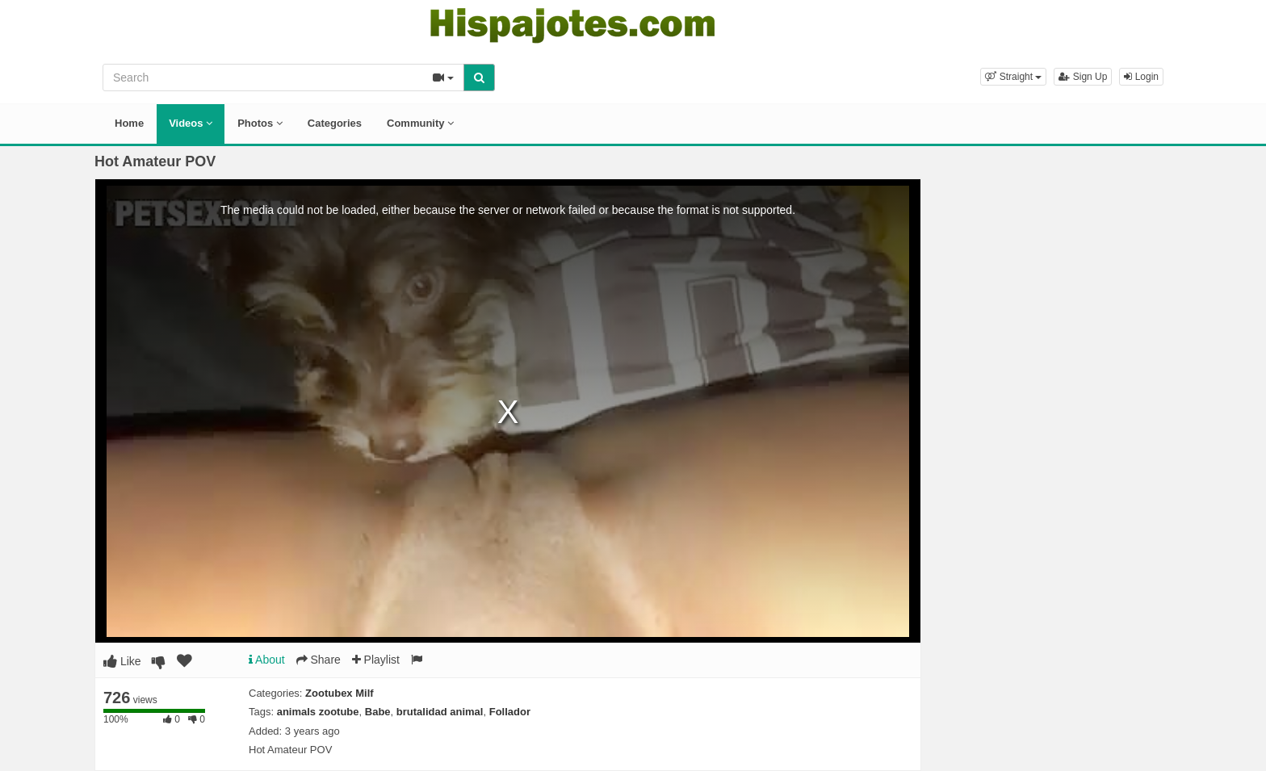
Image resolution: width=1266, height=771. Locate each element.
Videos (190, 123)
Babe (378, 712)
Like (122, 661)
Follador (509, 712)
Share (318, 659)
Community (420, 123)
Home (129, 123)
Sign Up (1082, 76)
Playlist (376, 659)
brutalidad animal (440, 712)
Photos (260, 123)
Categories (335, 123)
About (267, 659)
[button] (1013, 77)
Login (1141, 76)
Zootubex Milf (339, 693)
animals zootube (318, 712)
